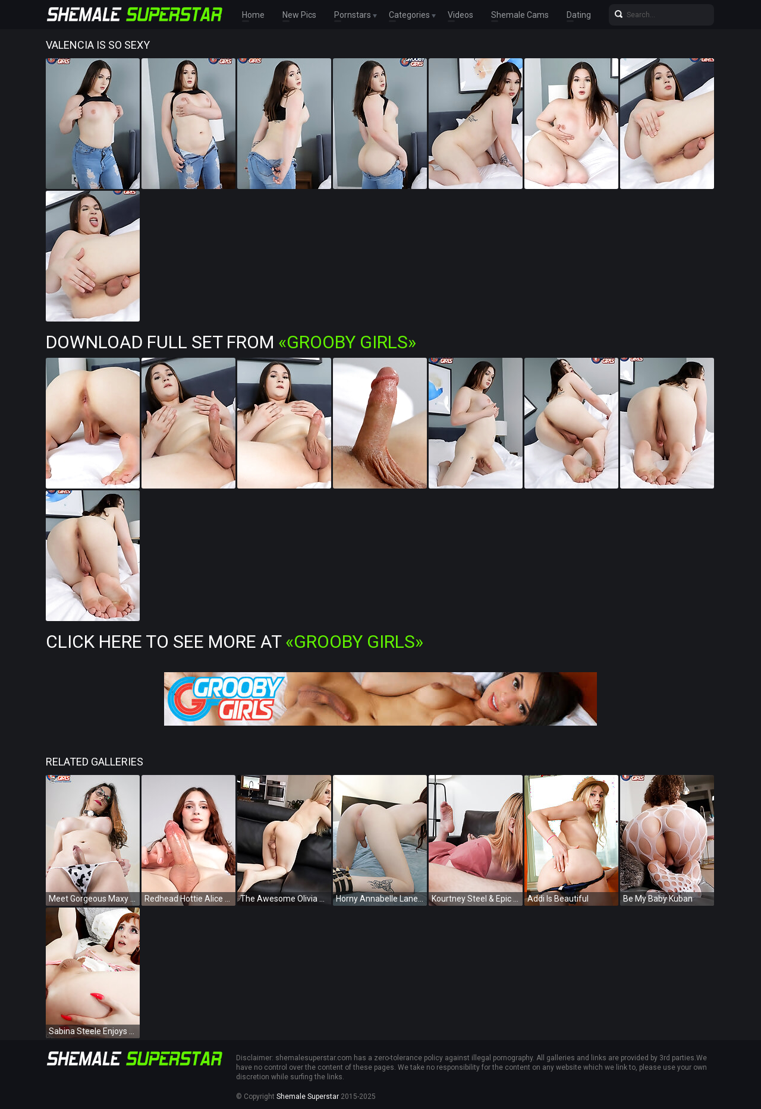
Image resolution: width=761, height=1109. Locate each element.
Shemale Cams (520, 15)
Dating (579, 15)
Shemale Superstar (307, 1096)
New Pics (299, 15)
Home (253, 15)
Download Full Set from (231, 342)
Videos (460, 15)
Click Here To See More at (234, 641)
